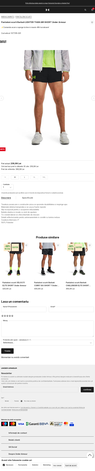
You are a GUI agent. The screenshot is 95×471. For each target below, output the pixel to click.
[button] (92, 28)
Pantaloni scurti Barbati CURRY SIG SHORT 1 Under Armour (45, 283)
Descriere (6, 197)
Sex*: (2, 397)
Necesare (9, 465)
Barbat (7, 400)
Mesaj (5, 320)
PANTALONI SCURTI (24, 17)
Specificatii (27, 197)
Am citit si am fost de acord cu (43, 408)
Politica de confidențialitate (20, 409)
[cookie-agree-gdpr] (71, 465)
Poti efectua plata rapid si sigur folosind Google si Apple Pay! (47, 3)
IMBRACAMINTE (7, 17)
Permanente (22, 465)
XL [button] (34, 176)
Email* (53, 306)
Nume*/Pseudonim (10, 306)
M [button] (15, 176)
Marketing (47, 465)
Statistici (35, 465)
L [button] (24, 176)
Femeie (16, 400)
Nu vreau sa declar (30, 400)
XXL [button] (44, 176)
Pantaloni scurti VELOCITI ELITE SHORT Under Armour (14, 283)
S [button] (5, 176)
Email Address (8, 386)
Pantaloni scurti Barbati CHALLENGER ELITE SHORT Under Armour (77, 283)
